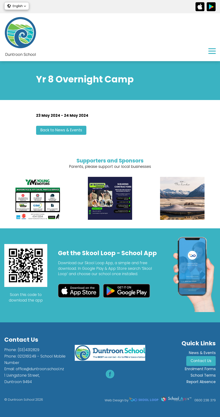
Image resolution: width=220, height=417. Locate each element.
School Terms (203, 375)
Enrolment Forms (200, 369)
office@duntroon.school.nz (40, 369)
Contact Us (201, 360)
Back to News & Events (61, 130)
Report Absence (201, 381)
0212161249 (27, 356)
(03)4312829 (28, 349)
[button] (16, 6)
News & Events (202, 352)
